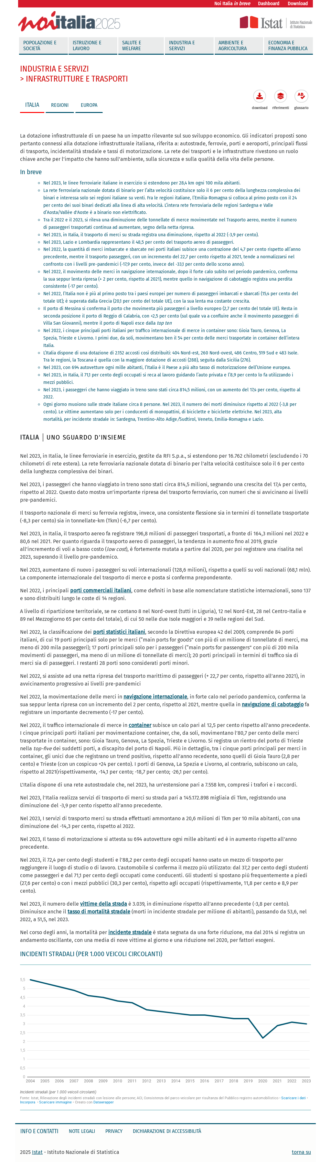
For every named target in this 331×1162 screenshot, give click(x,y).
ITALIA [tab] (32, 105)
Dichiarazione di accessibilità (167, 1131)
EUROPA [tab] (89, 105)
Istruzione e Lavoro (87, 45)
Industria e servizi (182, 45)
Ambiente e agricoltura (233, 45)
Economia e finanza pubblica (287, 45)
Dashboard (268, 3)
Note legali (82, 1131)
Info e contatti (39, 1131)
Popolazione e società (40, 45)
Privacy (114, 1131)
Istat (37, 1152)
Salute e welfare (131, 45)
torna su (301, 1152)
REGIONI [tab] (60, 105)
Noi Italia (232, 3)
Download (298, 3)
